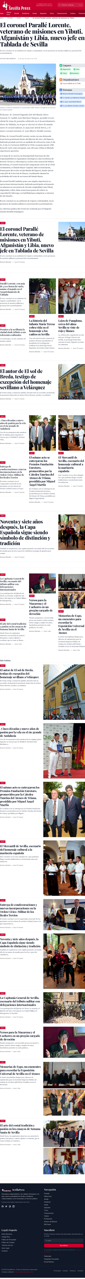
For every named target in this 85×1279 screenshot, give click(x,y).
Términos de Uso (7, 1245)
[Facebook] (3, 1206)
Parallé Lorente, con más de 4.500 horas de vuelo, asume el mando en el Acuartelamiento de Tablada (12, 289)
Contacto (5, 1251)
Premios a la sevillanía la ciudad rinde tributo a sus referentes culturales (13, 332)
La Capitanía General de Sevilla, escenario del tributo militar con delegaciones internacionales (12, 584)
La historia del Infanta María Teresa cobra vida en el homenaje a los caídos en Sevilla (42, 327)
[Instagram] (10, 1206)
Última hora (9, 13)
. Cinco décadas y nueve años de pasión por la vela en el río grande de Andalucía (13, 424)
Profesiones (48, 1219)
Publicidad (47, 1256)
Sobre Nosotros (7, 1234)
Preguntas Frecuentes (51, 1259)
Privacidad (57, 1271)
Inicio (1, 18)
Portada (10, 18)
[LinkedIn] (13, 1206)
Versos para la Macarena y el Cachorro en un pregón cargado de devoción (41, 607)
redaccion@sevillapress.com (23, 1272)
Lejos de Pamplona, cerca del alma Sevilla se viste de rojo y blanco (70, 326)
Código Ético (6, 1237)
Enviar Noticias (49, 1262)
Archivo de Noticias (50, 1221)
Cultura (72, 13)
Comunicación (62, 13)
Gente (35, 13)
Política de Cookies (8, 1242)
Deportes (43, 13)
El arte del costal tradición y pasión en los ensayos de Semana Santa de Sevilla (13, 626)
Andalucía (25, 13)
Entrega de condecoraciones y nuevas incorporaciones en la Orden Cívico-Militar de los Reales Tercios (13, 472)
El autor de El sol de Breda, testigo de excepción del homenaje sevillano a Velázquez (19, 673)
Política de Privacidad (9, 1239)
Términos (73, 1271)
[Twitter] (6, 1206)
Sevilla (16, 13)
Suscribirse (64, 1245)
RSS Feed (47, 1224)
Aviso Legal (5, 1248)
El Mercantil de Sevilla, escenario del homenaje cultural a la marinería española (71, 464)
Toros (52, 13)
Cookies (65, 1271)
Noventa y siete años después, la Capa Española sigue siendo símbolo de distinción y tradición (20, 942)
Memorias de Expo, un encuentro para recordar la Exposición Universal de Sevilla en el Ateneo (71, 624)
